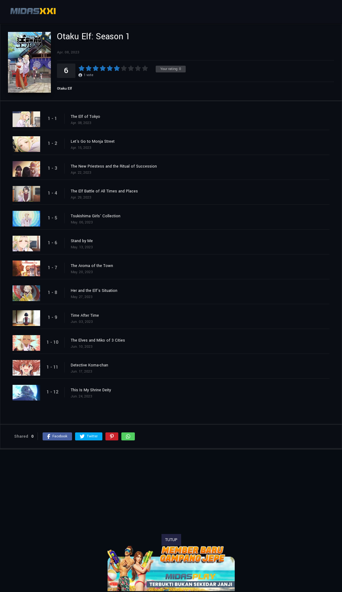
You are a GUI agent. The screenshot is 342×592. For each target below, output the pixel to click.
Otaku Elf (64, 89)
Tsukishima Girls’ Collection (95, 216)
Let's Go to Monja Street (93, 141)
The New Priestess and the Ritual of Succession (114, 166)
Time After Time (85, 315)
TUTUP (171, 540)
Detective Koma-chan (89, 365)
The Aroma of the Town (92, 266)
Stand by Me (82, 241)
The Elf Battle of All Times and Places (104, 191)
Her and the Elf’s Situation (94, 290)
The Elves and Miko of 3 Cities (98, 340)
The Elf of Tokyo (85, 116)
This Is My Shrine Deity (91, 390)
